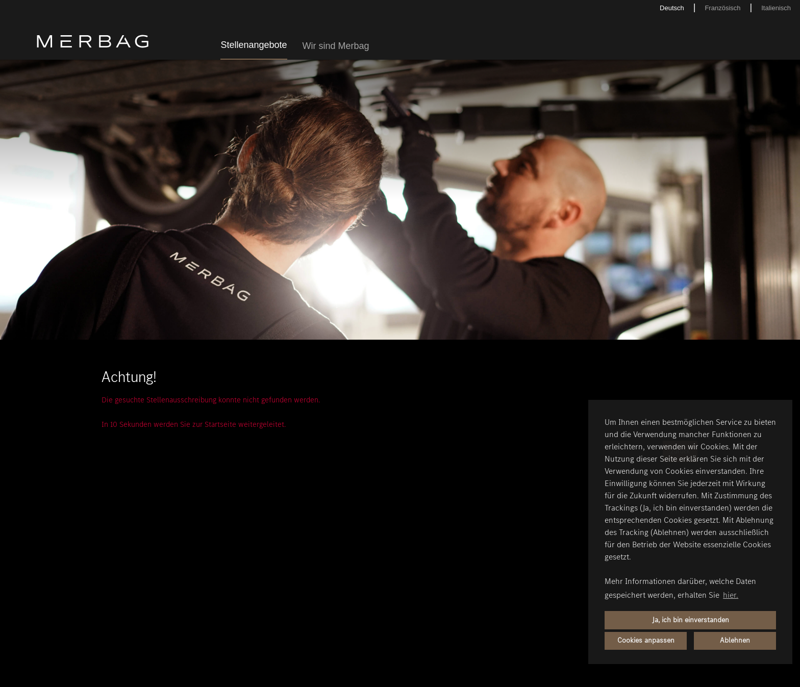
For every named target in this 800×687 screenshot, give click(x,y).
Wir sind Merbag (336, 46)
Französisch (722, 8)
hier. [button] (730, 595)
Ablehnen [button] (735, 640)
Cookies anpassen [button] (645, 640)
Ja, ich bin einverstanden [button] (690, 620)
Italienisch (776, 8)
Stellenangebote (253, 45)
